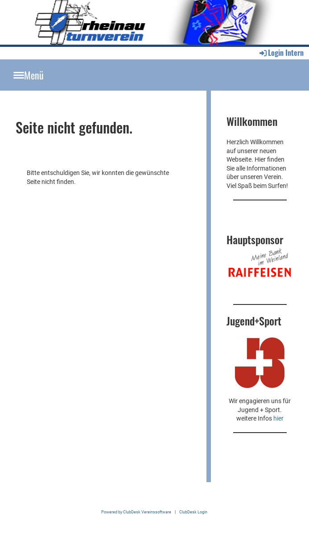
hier (278, 418)
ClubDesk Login (193, 511)
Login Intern (281, 52)
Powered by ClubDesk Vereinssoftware (136, 511)
